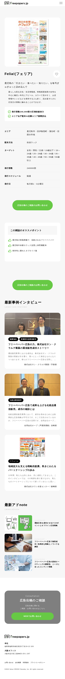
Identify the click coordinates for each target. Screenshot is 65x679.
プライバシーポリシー (37, 662)
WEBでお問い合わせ (32, 616)
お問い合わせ (9, 662)
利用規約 (26, 662)
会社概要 (18, 662)
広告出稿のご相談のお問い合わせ (32, 205)
